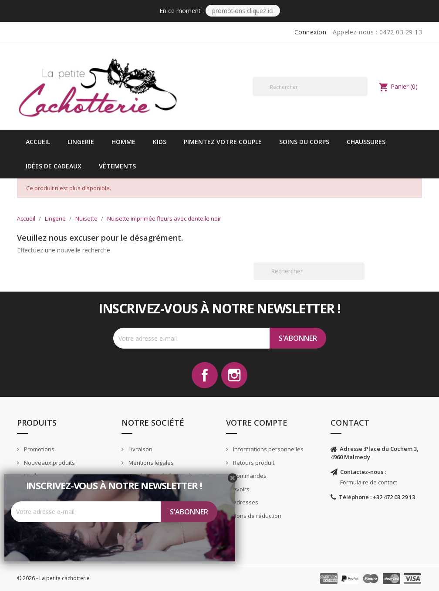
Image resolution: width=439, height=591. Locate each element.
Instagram (234, 375)
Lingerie (81, 142)
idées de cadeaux (53, 166)
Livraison (139, 449)
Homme (123, 142)
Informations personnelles (268, 449)
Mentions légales (150, 463)
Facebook (205, 375)
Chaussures (366, 142)
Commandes (249, 476)
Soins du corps (304, 142)
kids (159, 142)
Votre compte (256, 422)
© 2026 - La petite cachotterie (53, 578)
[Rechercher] (310, 86)
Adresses (245, 502)
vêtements (117, 166)
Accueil (38, 142)
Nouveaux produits (49, 463)
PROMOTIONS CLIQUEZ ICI (243, 11)
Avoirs (241, 489)
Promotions (38, 449)
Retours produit (253, 463)
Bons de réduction (256, 516)
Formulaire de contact (368, 482)
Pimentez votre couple (223, 142)
